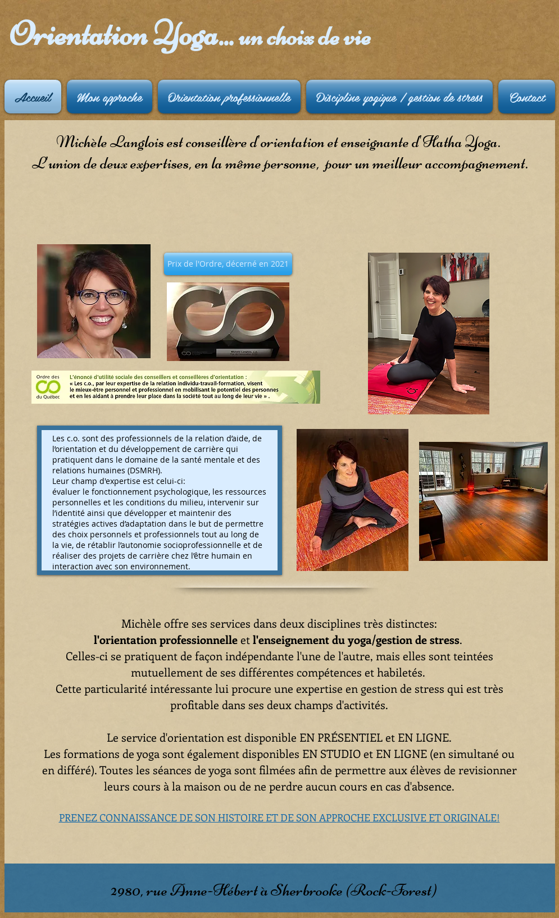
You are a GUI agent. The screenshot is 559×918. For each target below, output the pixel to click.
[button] (228, 264)
